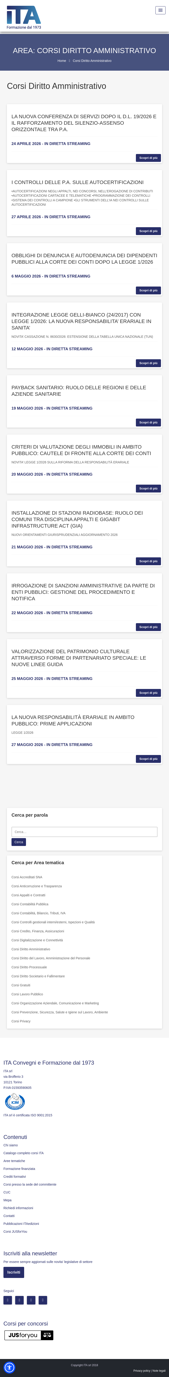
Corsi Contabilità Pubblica (29, 904)
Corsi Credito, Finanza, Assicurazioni (37, 931)
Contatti (8, 1216)
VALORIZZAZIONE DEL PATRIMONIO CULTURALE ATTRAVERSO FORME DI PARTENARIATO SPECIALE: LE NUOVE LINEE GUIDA (78, 658)
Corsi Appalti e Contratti (28, 895)
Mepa (7, 1200)
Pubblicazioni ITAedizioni (21, 1224)
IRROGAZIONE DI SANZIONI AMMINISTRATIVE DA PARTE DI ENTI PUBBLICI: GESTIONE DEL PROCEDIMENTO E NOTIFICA (83, 592)
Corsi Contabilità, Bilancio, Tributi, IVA (38, 913)
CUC (6, 1192)
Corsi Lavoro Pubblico (27, 994)
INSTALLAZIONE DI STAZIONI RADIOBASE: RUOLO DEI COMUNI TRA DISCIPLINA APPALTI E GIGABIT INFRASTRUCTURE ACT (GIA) (77, 519)
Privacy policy (141, 1370)
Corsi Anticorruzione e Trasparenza (36, 886)
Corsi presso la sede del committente (29, 1184)
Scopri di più (148, 158)
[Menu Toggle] (160, 10)
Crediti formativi (14, 1176)
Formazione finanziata (19, 1169)
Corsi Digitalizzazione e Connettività (37, 940)
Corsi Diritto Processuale (29, 967)
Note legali (159, 1370)
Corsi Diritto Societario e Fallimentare (38, 976)
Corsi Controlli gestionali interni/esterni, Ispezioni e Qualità (53, 922)
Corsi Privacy (20, 1021)
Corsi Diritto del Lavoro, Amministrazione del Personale (50, 958)
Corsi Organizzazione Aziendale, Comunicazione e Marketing (55, 1003)
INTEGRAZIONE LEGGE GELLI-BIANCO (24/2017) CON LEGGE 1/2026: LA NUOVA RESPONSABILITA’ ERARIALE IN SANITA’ (81, 321)
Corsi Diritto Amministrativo (30, 949)
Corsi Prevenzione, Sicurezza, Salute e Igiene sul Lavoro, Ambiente (59, 1012)
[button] (9, 1367)
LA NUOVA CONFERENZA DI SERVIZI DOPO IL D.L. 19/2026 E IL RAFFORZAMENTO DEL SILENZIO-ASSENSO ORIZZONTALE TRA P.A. (83, 123)
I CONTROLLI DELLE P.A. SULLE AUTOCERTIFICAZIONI (77, 182)
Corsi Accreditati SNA (26, 877)
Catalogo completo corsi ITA (23, 1153)
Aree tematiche (14, 1161)
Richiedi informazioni (18, 1208)
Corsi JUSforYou (15, 1231)
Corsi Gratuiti (20, 985)
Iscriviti (13, 1272)
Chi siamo (10, 1145)
